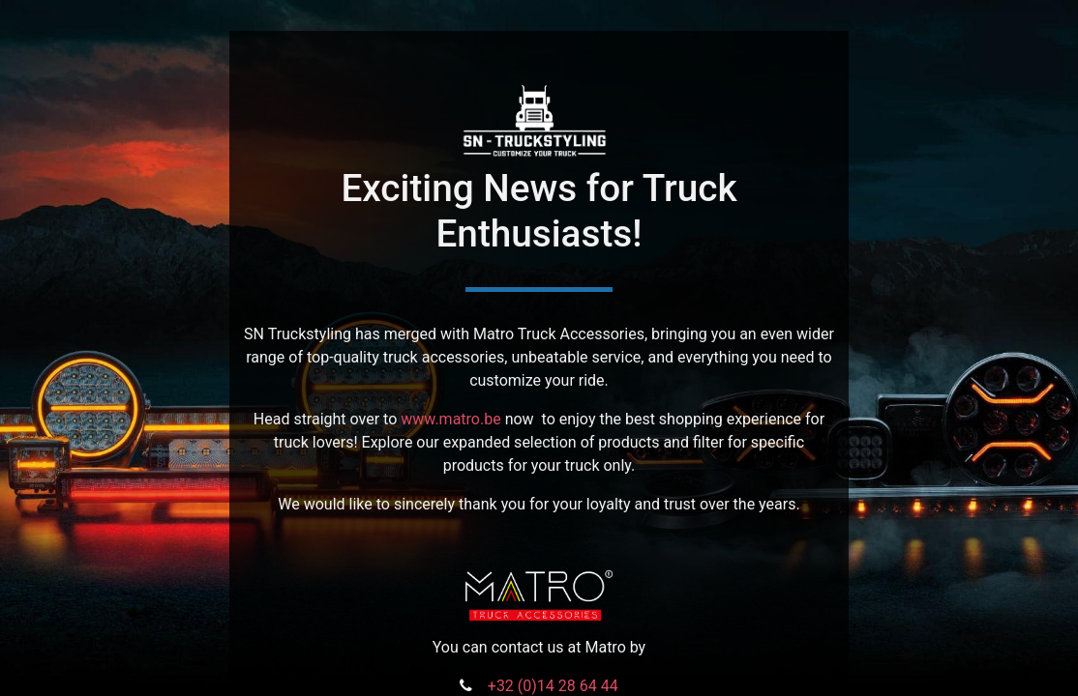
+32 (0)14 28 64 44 (553, 686)
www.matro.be (450, 419)
